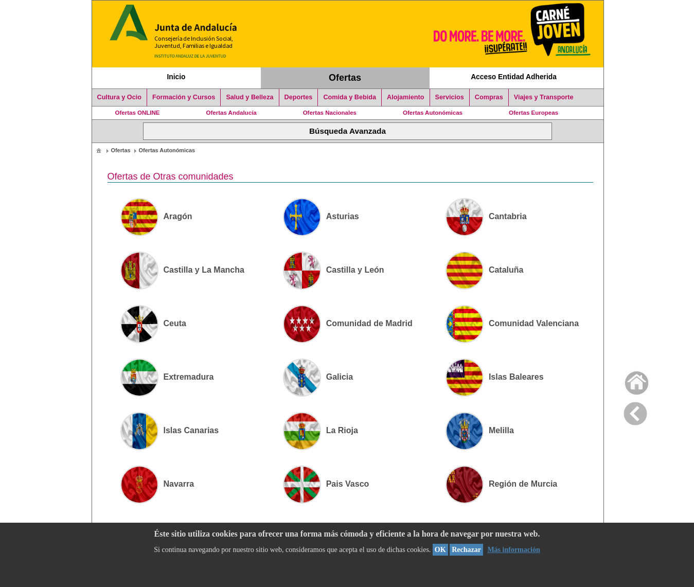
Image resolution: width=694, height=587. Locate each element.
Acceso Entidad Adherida (514, 77)
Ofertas (345, 78)
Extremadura (167, 376)
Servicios (449, 97)
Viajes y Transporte (544, 97)
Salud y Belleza (249, 97)
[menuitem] (99, 150)
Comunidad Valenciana (512, 323)
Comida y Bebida (349, 97)
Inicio (176, 77)
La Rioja (320, 430)
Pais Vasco (326, 483)
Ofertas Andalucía (231, 113)
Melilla (480, 430)
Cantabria (486, 216)
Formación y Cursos (183, 97)
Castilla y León (333, 269)
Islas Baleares (495, 376)
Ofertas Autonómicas (432, 113)
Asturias (321, 216)
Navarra (157, 483)
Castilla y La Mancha (182, 269)
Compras (489, 97)
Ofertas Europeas (533, 113)
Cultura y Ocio (119, 97)
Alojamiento (405, 97)
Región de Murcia (501, 483)
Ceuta (153, 323)
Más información (513, 550)
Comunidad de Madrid (348, 323)
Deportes (298, 97)
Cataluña (485, 269)
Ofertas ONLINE (137, 113)
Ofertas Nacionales (330, 113)
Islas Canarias (169, 430)
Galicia (318, 376)
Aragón (156, 216)
